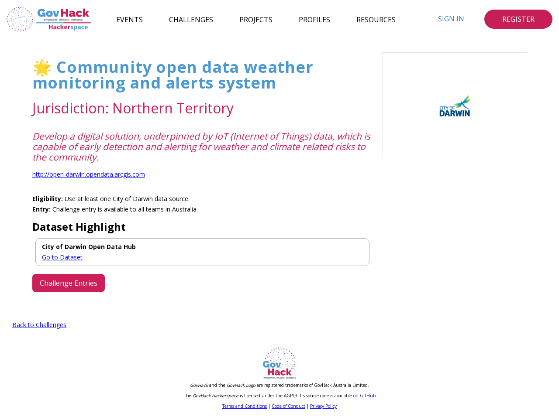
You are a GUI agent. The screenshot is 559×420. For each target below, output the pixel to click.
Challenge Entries (68, 283)
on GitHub (364, 396)
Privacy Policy (323, 406)
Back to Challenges (39, 325)
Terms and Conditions (244, 406)
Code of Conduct (288, 406)
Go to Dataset (62, 257)
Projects (256, 19)
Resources (376, 19)
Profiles (314, 19)
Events (129, 19)
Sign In (451, 19)
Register (518, 19)
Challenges (191, 19)
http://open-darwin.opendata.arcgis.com (88, 174)
